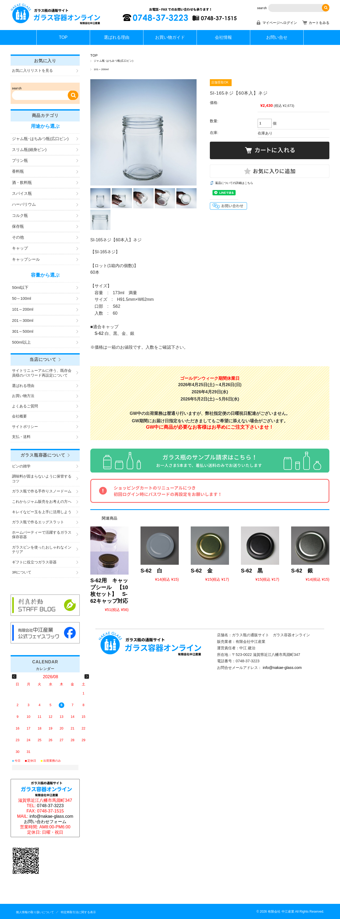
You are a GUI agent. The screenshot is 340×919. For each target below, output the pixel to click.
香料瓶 (18, 171)
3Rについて (21, 572)
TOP (63, 37)
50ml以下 (20, 287)
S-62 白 (151, 571)
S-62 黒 (252, 571)
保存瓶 (18, 226)
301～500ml (22, 331)
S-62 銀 (302, 571)
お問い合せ (276, 37)
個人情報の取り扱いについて (35, 912)
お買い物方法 (23, 396)
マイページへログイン (279, 23)
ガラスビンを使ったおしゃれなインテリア (41, 549)
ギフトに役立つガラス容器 (34, 562)
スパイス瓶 (22, 193)
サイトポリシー (25, 427)
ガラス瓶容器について (42, 455)
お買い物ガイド (170, 37)
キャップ (20, 248)
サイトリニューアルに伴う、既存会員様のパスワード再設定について (41, 373)
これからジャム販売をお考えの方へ (41, 502)
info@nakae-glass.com (282, 667)
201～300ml (22, 320)
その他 (18, 237)
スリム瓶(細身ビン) (29, 149)
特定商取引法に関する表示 (78, 912)
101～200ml (101, 69)
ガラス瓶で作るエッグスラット (38, 522)
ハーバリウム (24, 204)
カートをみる (319, 23)
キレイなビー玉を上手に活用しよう (41, 512)
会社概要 (19, 416)
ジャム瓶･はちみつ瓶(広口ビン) (113, 60)
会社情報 (223, 37)
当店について (42, 359)
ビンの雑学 (21, 466)
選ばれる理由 (116, 37)
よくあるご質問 (25, 406)
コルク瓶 (20, 215)
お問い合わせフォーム (45, 821)
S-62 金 (201, 571)
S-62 (99, 333)
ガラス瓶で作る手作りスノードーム (41, 491)
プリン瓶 (20, 160)
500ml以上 (21, 342)
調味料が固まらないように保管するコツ (41, 478)
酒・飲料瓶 (22, 182)
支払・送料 (21, 437)
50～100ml (21, 298)
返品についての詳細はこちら (234, 182)
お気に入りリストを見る (32, 71)
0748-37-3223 (50, 805)
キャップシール (26, 259)
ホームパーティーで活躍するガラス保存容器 (41, 534)
